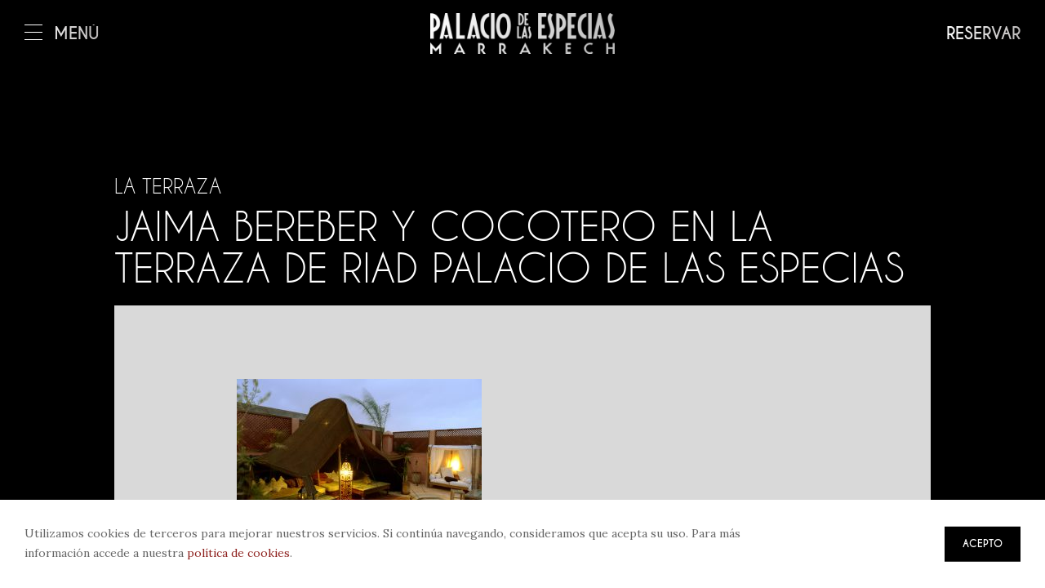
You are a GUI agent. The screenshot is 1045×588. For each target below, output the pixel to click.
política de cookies (238, 553)
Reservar (983, 33)
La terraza (167, 186)
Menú (62, 33)
